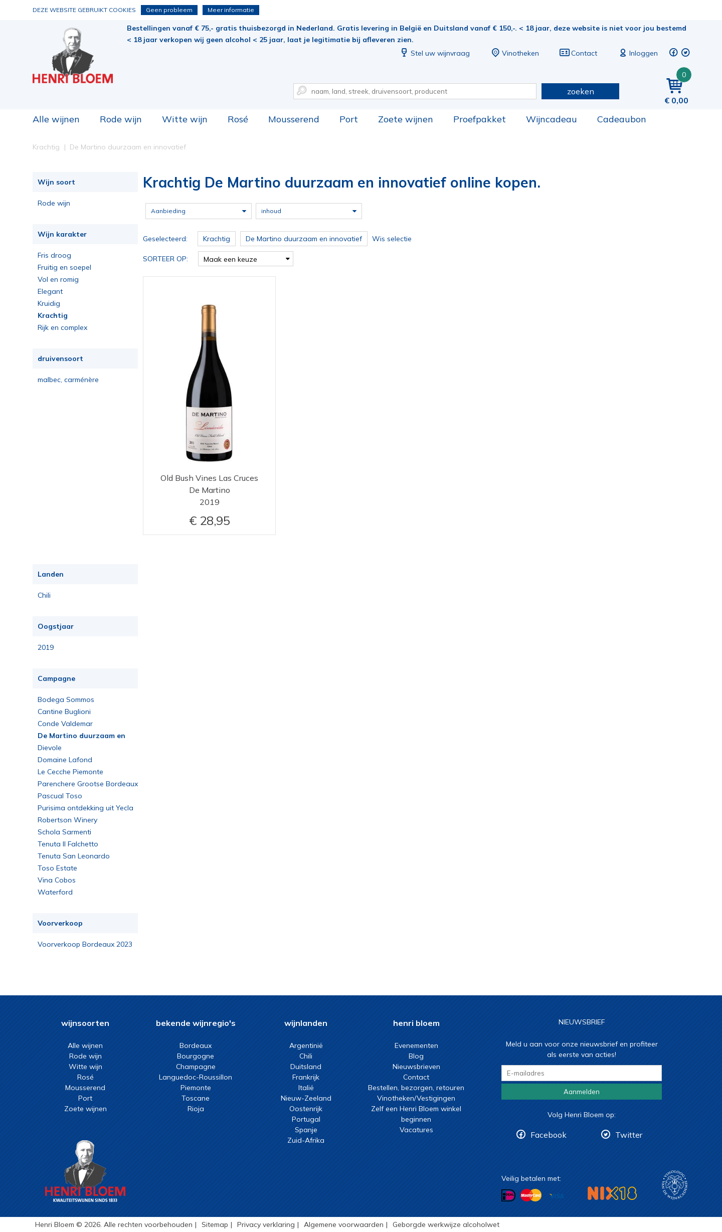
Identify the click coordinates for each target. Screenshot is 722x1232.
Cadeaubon (621, 119)
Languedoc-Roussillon (195, 1077)
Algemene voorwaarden (344, 1224)
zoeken (580, 91)
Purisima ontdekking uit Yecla (85, 807)
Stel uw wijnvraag (434, 53)
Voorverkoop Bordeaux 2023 (85, 944)
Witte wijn (185, 119)
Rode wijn (121, 119)
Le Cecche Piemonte (70, 771)
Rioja (196, 1108)
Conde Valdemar (65, 723)
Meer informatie (231, 10)
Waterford (55, 892)
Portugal (306, 1119)
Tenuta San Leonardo (74, 855)
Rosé (238, 119)
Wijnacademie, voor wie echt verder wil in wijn (674, 1185)
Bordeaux (195, 1045)
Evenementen (416, 1045)
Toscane (196, 1098)
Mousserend (293, 119)
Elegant (50, 291)
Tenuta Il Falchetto (68, 843)
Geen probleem (169, 10)
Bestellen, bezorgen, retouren (416, 1087)
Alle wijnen (56, 119)
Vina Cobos (57, 880)
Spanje (306, 1129)
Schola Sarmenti (64, 831)
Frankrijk (305, 1077)
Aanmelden (582, 1092)
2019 (46, 647)
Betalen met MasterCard (531, 1195)
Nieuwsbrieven (416, 1066)
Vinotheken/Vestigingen (416, 1098)
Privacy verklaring (266, 1224)
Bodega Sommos (66, 699)
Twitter (628, 1135)
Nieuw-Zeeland (306, 1098)
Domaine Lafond (65, 759)
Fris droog (54, 255)
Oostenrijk (305, 1108)
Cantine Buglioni (64, 711)
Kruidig (49, 303)
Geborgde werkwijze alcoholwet (446, 1224)
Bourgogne (195, 1056)
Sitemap (215, 1224)
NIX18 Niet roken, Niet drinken (612, 1193)
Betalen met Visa (556, 1196)
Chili (44, 595)
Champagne (196, 1066)
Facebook (548, 1135)
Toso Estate (57, 867)
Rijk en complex (62, 327)
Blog (416, 1056)
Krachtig (53, 315)
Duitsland (305, 1066)
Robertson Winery (67, 819)
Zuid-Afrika (305, 1140)
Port (348, 119)
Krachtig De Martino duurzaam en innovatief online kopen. (80, 55)
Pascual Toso (60, 795)
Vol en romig (58, 279)
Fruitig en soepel (64, 267)
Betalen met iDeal (508, 1195)
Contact (578, 53)
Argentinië (306, 1045)
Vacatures (416, 1129)
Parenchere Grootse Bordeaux (88, 783)
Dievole (50, 747)
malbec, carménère (68, 379)
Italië (306, 1087)
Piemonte (195, 1087)
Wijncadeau (551, 119)
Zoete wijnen (405, 119)
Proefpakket (479, 119)
